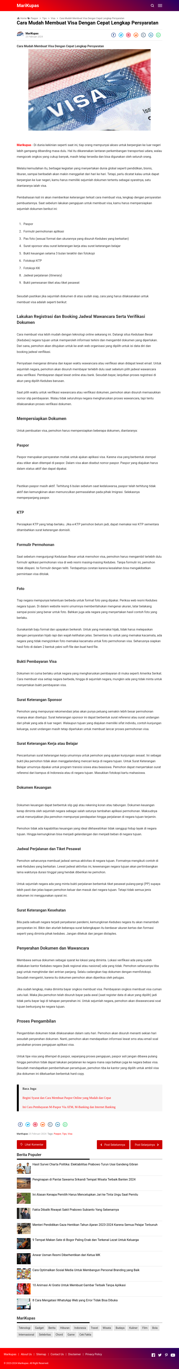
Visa (70, 1134)
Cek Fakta (85, 1334)
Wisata (107, 1327)
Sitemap (41, 1354)
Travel (94, 1327)
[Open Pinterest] (166, 1355)
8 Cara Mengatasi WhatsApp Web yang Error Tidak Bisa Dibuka (75, 1300)
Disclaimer (74, 1354)
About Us (26, 1354)
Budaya (120, 1327)
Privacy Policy (93, 1354)
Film (144, 1327)
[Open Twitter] (160, 1355)
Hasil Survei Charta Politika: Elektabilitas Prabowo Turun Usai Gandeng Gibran (85, 1164)
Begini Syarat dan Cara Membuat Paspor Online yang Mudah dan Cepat (67, 1097)
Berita (52, 1327)
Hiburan (65, 1327)
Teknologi (24, 1327)
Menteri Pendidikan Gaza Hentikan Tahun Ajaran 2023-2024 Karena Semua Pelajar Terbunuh (95, 1225)
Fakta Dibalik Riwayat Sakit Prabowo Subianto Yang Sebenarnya (76, 1209)
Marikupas (24, 145)
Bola (155, 1327)
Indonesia (80, 1327)
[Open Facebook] (153, 1355)
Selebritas (45, 1334)
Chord (59, 1334)
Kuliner (133, 1327)
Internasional (26, 1334)
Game (71, 1334)
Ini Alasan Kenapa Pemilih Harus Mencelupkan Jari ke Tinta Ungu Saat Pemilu (85, 1194)
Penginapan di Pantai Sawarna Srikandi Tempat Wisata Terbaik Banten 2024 (84, 1179)
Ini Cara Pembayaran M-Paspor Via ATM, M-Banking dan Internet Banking (69, 1107)
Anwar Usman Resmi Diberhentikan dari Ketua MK (66, 1255)
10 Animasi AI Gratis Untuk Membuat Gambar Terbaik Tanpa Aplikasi (79, 1285)
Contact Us (57, 1354)
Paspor (57, 1134)
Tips (64, 1134)
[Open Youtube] (173, 1355)
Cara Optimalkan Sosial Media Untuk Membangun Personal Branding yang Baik (86, 1270)
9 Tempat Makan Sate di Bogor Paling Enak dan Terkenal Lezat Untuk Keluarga (86, 1240)
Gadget (39, 1327)
